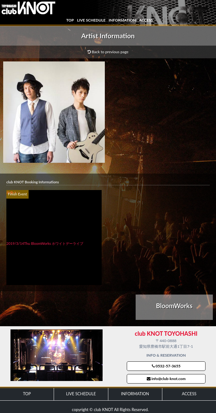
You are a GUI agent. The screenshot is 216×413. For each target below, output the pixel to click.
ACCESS (146, 20)
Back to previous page (108, 51)
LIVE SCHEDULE (91, 20)
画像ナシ (13, 192)
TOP (70, 20)
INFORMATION (122, 20)
